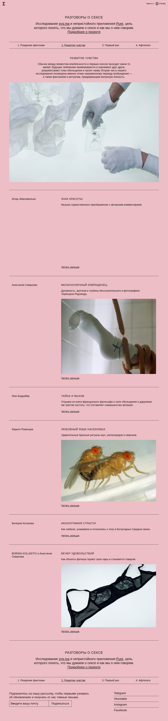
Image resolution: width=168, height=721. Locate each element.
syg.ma (64, 23)
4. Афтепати (143, 45)
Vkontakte (120, 698)
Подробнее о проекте (84, 32)
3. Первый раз (110, 45)
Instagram (120, 704)
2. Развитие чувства (73, 45)
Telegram (120, 693)
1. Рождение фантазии (31, 45)
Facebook (120, 710)
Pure (119, 23)
